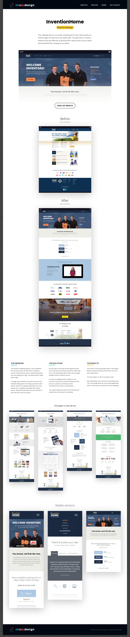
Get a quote (115, 5)
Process (94, 5)
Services (84, 5)
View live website (65, 106)
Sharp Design (22, 5)
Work (104, 5)
